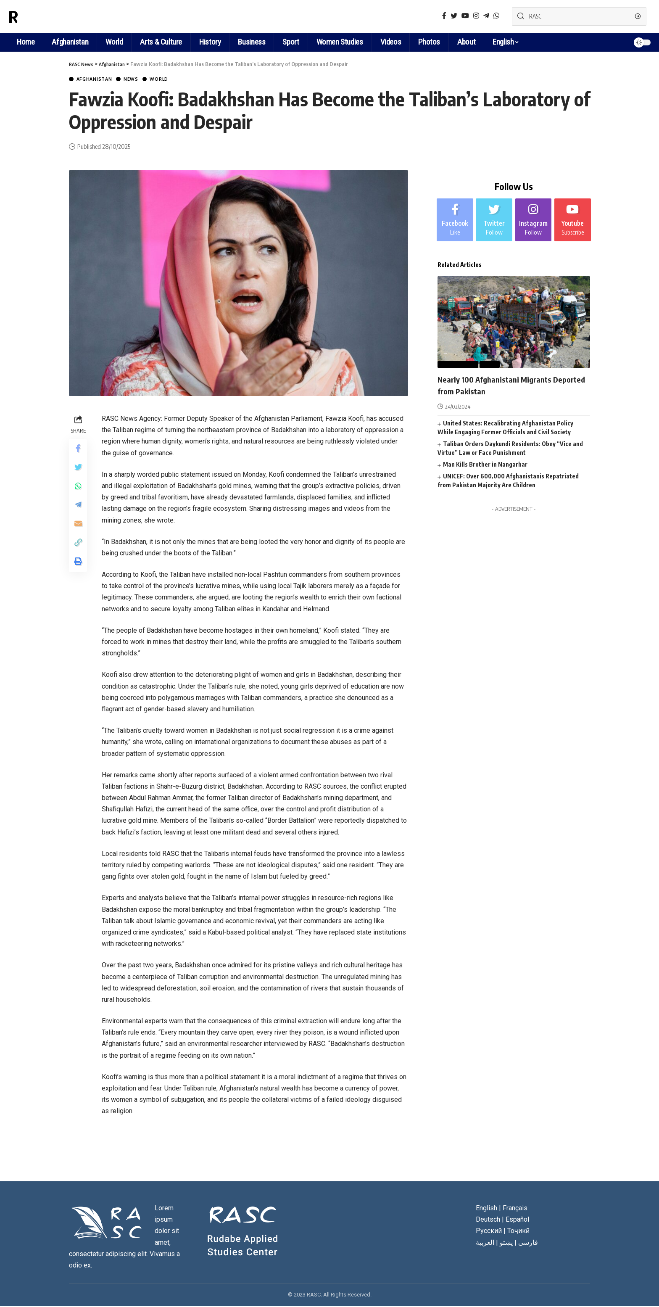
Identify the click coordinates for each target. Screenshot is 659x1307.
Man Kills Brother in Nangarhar (485, 463)
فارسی (528, 1243)
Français (515, 1209)
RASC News (47, 16)
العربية (485, 1243)
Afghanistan (99, 79)
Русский (489, 1232)
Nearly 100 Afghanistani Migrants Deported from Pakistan (504, 384)
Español (517, 1221)
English (503, 42)
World (174, 79)
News (141, 79)
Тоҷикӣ (518, 1232)
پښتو (506, 1243)
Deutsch (488, 1221)
